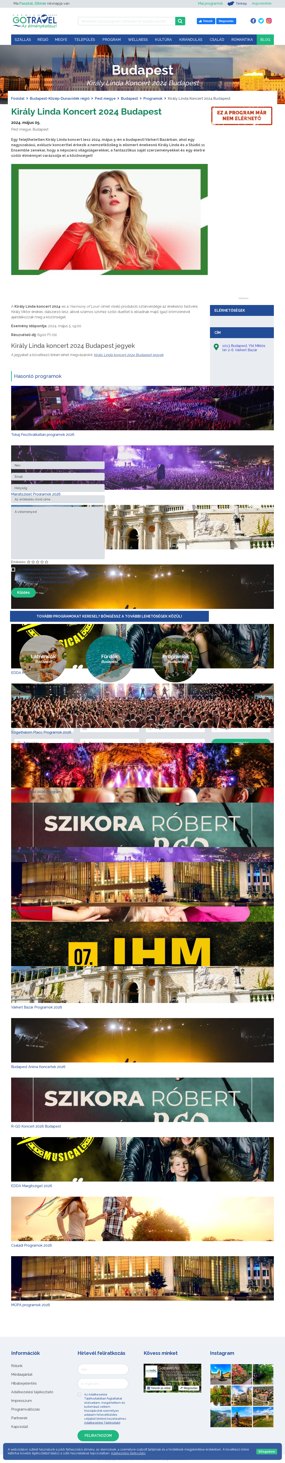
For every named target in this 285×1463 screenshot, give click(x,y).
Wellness (138, 40)
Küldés (23, 592)
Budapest (129, 98)
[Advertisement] (243, 230)
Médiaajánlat (22, 1374)
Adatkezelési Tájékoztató (56, 581)
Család (217, 40)
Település (84, 40)
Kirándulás (190, 40)
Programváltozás (25, 1409)
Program (111, 40)
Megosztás (188, 1388)
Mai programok (208, 3)
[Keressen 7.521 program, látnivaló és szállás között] (126, 21)
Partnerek (19, 1418)
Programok (153, 98)
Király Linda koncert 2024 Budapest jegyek (128, 355)
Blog (265, 40)
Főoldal (17, 98)
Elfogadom (267, 1451)
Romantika (242, 40)
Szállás (23, 40)
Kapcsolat (19, 1427)
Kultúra (163, 40)
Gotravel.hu (168, 1368)
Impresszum (21, 1400)
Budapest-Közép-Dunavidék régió (60, 98)
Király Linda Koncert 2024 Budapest (87, 111)
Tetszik (158, 1388)
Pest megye (105, 98)
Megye (61, 40)
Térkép (236, 3)
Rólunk (16, 1366)
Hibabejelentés (24, 1383)
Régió (42, 40)
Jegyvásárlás (261, 3)
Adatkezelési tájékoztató (32, 1392)
